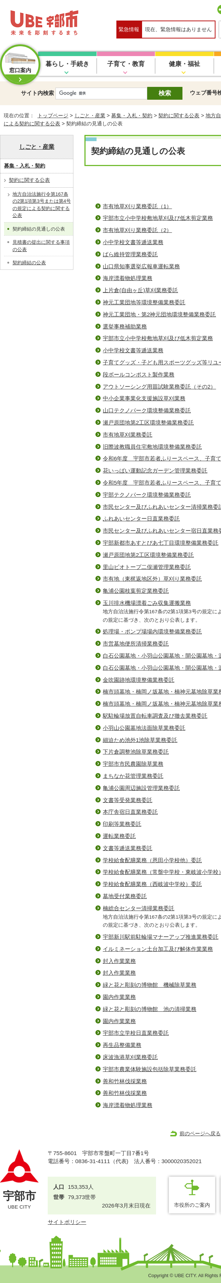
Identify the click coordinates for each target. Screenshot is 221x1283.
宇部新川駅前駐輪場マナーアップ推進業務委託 (160, 937)
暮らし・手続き (67, 63)
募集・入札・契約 (131, 115)
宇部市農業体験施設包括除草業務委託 (149, 1069)
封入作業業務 (119, 961)
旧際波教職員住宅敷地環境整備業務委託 (152, 447)
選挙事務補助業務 (125, 326)
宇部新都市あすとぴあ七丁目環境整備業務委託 (160, 543)
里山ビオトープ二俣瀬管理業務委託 (147, 567)
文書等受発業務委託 (127, 800)
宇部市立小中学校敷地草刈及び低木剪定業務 (158, 218)
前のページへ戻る (200, 1133)
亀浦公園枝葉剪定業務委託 (136, 591)
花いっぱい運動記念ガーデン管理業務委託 (155, 470)
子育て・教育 (126, 63)
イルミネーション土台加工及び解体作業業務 (158, 949)
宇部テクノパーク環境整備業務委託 (147, 495)
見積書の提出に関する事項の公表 (41, 245)
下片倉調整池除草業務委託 (136, 752)
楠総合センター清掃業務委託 (138, 908)
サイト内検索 (37, 93)
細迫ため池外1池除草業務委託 (140, 740)
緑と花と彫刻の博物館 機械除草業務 (149, 985)
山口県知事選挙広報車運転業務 (141, 266)
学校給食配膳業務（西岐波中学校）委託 (152, 884)
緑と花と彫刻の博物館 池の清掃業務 (149, 1009)
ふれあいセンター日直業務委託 (141, 518)
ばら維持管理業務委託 (130, 254)
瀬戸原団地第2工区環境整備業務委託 (148, 422)
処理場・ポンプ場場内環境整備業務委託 (152, 631)
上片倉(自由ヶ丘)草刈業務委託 (140, 290)
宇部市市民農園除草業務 (133, 764)
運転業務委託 (119, 836)
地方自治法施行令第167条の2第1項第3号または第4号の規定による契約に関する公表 (41, 204)
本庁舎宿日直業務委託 (130, 812)
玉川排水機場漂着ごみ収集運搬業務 (147, 603)
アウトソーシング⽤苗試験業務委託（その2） (159, 386)
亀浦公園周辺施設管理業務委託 (141, 788)
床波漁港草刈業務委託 (130, 1057)
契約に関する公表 (178, 115)
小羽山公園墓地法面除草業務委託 (144, 728)
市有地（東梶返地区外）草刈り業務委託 (152, 579)
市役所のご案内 (192, 1205)
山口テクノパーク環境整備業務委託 (147, 410)
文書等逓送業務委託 (127, 848)
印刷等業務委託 (122, 824)
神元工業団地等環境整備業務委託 (144, 302)
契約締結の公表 (29, 262)
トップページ (52, 115)
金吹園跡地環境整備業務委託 (138, 680)
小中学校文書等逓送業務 (133, 242)
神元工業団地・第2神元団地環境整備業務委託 (159, 314)
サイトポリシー (67, 1222)
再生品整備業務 (122, 1045)
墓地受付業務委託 (125, 896)
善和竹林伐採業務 (125, 1081)
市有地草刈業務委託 (127, 434)
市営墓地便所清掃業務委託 (136, 643)
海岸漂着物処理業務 (127, 278)
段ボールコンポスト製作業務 (138, 374)
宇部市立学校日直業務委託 (136, 1033)
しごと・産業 (90, 115)
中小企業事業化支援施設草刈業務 (144, 398)
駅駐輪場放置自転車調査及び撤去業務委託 (155, 716)
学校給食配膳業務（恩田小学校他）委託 (152, 860)
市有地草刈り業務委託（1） (137, 206)
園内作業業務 (119, 997)
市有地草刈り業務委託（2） (137, 230)
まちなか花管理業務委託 (133, 776)
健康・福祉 (184, 63)
